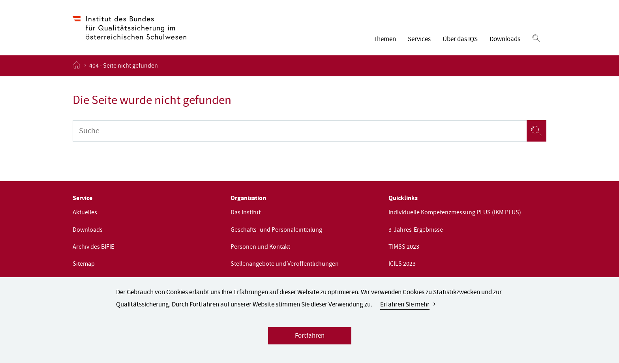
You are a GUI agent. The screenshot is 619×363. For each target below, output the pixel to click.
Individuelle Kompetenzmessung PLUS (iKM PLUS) (454, 213)
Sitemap (84, 264)
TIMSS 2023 (403, 247)
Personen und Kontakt (260, 247)
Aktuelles (85, 213)
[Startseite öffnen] (77, 65)
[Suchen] (536, 38)
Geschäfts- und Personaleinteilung (276, 230)
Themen (384, 40)
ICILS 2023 (402, 264)
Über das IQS (460, 40)
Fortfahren (310, 337)
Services (419, 40)
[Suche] (300, 131)
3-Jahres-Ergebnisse (415, 230)
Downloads (505, 40)
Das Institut (246, 213)
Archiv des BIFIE (93, 247)
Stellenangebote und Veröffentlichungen (285, 264)
